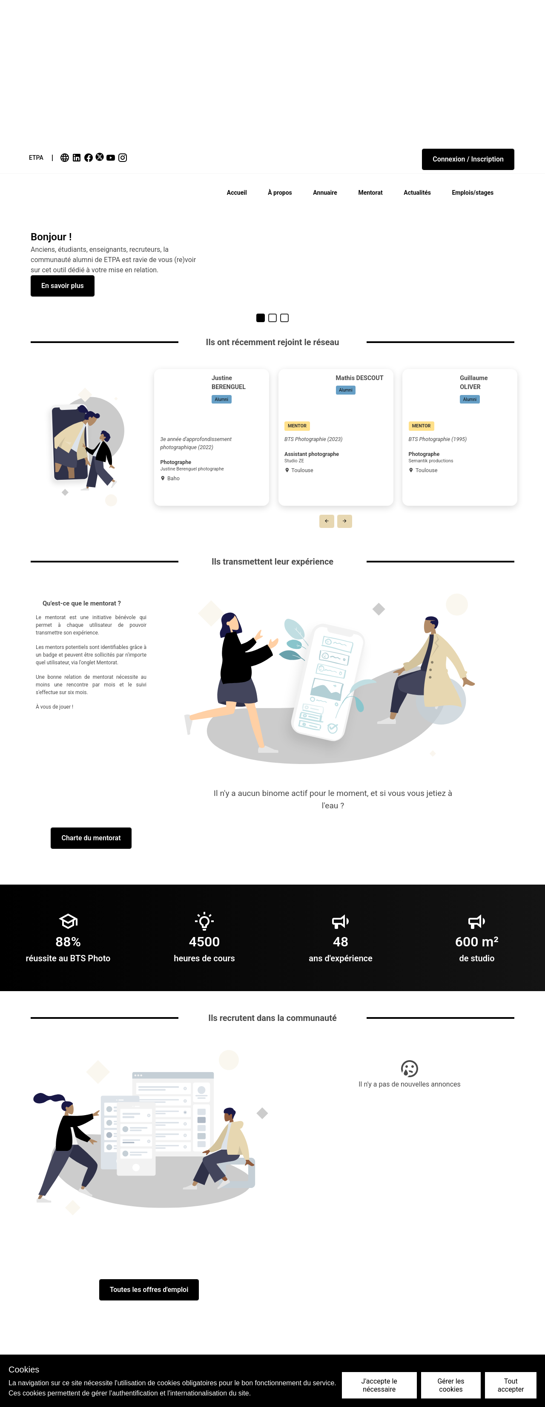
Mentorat (370, 192)
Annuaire (325, 192)
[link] (66, 158)
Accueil (237, 192)
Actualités (417, 192)
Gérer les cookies (450, 1385)
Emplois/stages (472, 192)
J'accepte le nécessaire (379, 1385)
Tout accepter (511, 1385)
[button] (468, 159)
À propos (280, 192)
